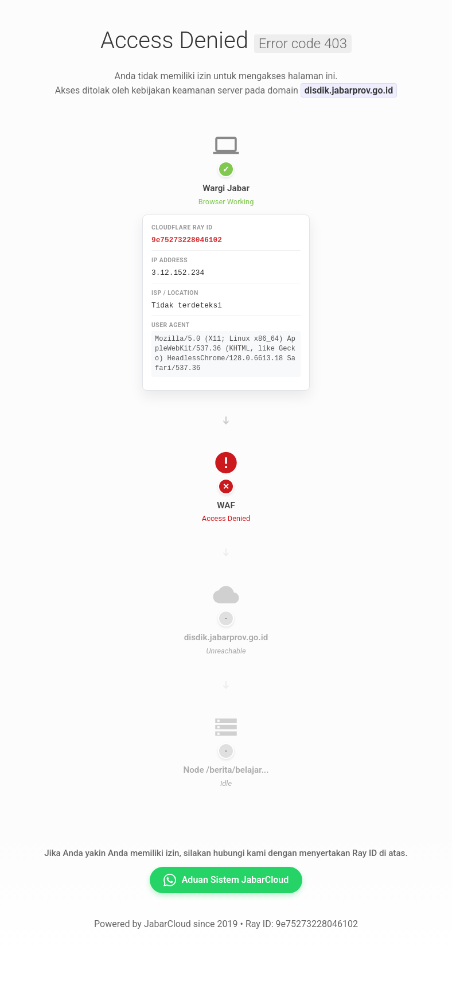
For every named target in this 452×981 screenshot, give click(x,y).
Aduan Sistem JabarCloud (226, 878)
